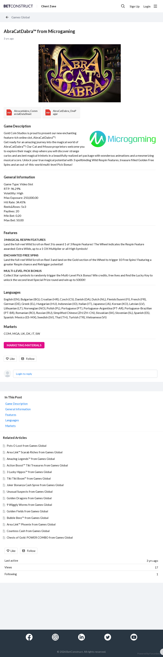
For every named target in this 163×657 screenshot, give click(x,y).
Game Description (17, 126)
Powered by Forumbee (148, 653)
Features (10, 233)
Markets (10, 327)
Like (12, 358)
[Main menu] (155, 6)
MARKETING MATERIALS (24, 345)
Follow (30, 358)
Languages (12, 292)
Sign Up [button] (135, 6)
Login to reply (24, 373)
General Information (19, 177)
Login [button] (146, 6)
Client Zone (48, 6)
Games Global (20, 17)
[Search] (123, 6)
